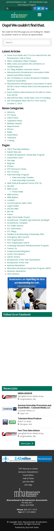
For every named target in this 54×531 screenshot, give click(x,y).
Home (10, 214)
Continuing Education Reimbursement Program (28, 245)
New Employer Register (27, 5)
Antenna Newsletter (16, 265)
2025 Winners (13, 274)
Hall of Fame (12, 117)
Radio (9, 132)
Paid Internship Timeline (23, 177)
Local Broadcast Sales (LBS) (19, 203)
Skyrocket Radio (32, 527)
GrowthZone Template (17, 222)
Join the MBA (12, 208)
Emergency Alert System (18, 237)
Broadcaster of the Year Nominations (23, 259)
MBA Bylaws (12, 197)
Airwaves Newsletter (16, 271)
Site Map (11, 160)
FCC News (11, 115)
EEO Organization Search (18, 242)
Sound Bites (12, 134)
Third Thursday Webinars (18, 149)
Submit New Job (14, 152)
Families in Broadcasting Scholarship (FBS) (25, 234)
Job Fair (10, 211)
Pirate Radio (17, 191)
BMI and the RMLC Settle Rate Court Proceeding (28, 97)
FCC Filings (11, 231)
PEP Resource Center (16, 169)
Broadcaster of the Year (18, 262)
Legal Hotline (13, 205)
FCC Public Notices (15, 225)
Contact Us (12, 248)
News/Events (13, 126)
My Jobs (10, 186)
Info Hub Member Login (38, 2)
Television (11, 137)
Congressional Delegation (18, 251)
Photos (10, 129)
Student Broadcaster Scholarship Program (26, 154)
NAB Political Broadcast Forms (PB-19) (24, 183)
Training (10, 140)
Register (11, 163)
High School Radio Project (18, 217)
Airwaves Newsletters (28, 472)
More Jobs (27, 443)
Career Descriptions (16, 254)
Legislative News (14, 120)
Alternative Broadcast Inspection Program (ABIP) (29, 268)
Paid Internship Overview (23, 180)
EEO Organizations (15, 239)
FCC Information (14, 228)
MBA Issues (12, 188)
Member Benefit (14, 123)
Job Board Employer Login (16, 2)
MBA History (12, 194)
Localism (11, 200)
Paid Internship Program (18, 174)
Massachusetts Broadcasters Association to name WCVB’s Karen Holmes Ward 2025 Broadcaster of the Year (29, 86)
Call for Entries (13, 257)
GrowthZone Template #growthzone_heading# (28, 220)
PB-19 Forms (13, 171)
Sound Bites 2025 (15, 157)
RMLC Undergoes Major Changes (22, 61)
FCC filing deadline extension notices (23, 69)
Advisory (11, 112)
